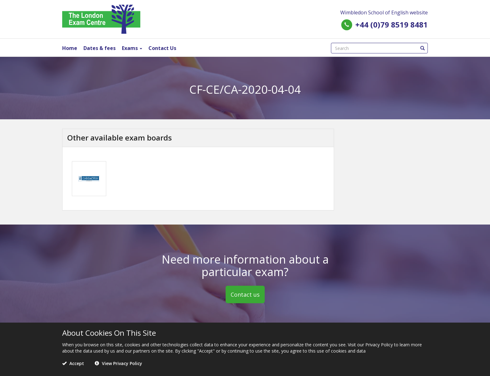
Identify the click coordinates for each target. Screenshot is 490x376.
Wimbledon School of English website (384, 12)
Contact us (245, 294)
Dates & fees (99, 48)
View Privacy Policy (118, 363)
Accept (73, 363)
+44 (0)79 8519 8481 (391, 24)
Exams (132, 48)
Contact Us (162, 48)
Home (69, 48)
